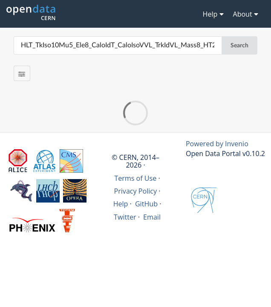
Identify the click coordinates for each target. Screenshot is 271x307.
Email (152, 217)
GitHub (146, 204)
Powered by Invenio (217, 143)
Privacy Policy (135, 191)
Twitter (125, 217)
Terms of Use (135, 178)
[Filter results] (22, 73)
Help (120, 204)
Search (239, 46)
